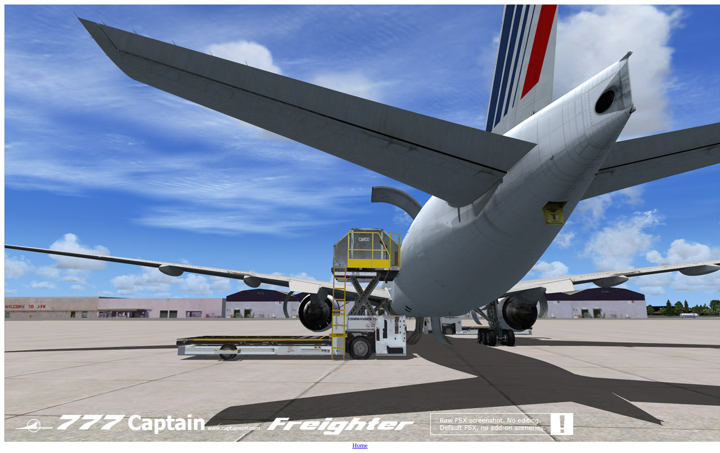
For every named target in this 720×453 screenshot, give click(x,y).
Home (360, 445)
